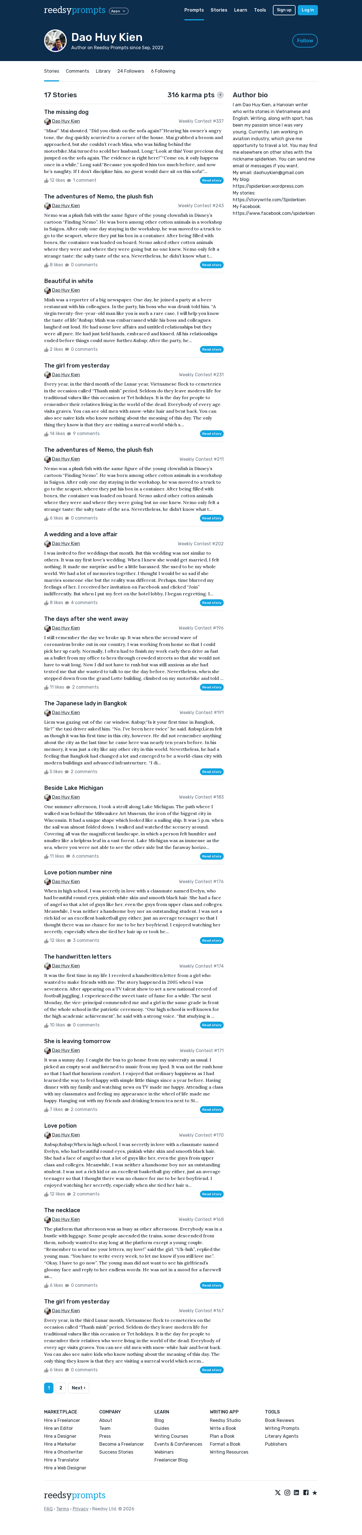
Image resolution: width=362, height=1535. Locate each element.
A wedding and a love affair (81, 534)
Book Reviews (279, 1420)
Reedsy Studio (225, 1420)
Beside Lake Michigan (73, 787)
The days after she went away (86, 618)
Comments (77, 71)
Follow (305, 41)
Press (105, 1436)
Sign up (284, 10)
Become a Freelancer (121, 1444)
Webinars (164, 1452)
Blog (159, 1420)
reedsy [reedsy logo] (74, 10)
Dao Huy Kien (66, 121)
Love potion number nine (78, 872)
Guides (161, 1428)
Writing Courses (171, 1436)
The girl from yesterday (76, 365)
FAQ (48, 1509)
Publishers (276, 1444)
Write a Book (223, 1428)
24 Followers (130, 71)
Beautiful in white (68, 281)
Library (103, 71)
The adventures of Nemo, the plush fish (98, 196)
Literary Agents (281, 1436)
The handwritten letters (77, 956)
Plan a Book (222, 1436)
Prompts (194, 10)
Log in (308, 10)
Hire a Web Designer (65, 1468)
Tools (260, 10)
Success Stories (116, 1452)
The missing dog (66, 112)
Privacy (81, 1509)
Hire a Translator (61, 1460)
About (105, 1420)
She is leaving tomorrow (77, 1041)
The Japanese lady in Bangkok (85, 703)
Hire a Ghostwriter (63, 1452)
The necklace (62, 1210)
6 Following (163, 71)
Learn (240, 10)
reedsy (74, 1495)
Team (105, 1428)
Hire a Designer (60, 1436)
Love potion (60, 1125)
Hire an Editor (58, 1428)
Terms (62, 1509)
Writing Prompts (282, 1428)
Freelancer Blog (171, 1460)
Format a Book (225, 1444)
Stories (219, 10)
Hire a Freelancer (62, 1420)
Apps (118, 11)
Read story (211, 180)
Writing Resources (229, 1452)
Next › (78, 1388)
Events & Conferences (178, 1444)
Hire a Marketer (60, 1444)
